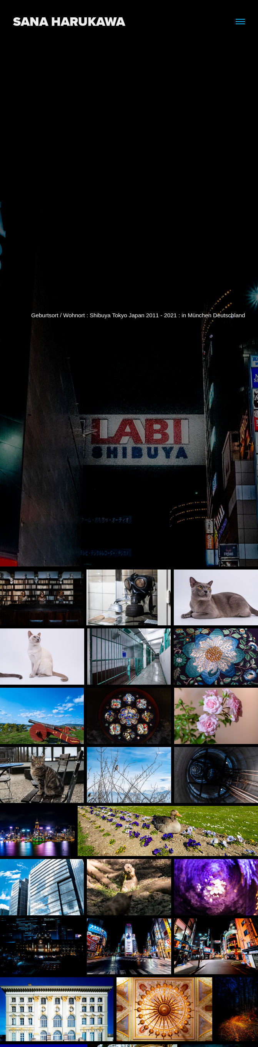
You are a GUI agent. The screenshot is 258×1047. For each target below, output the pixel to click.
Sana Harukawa (69, 21)
